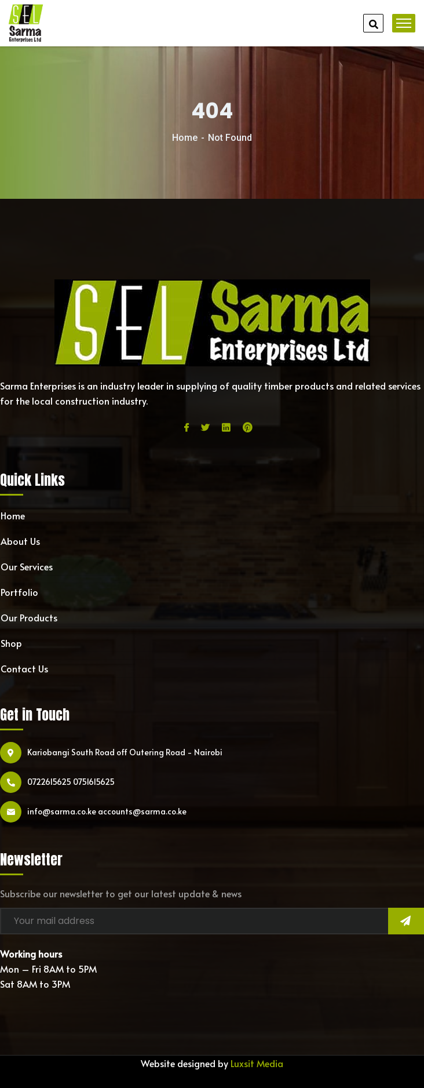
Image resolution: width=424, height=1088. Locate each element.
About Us (20, 540)
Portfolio (19, 591)
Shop (11, 642)
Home (185, 137)
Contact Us (24, 668)
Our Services (27, 566)
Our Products (29, 617)
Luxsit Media (257, 1063)
